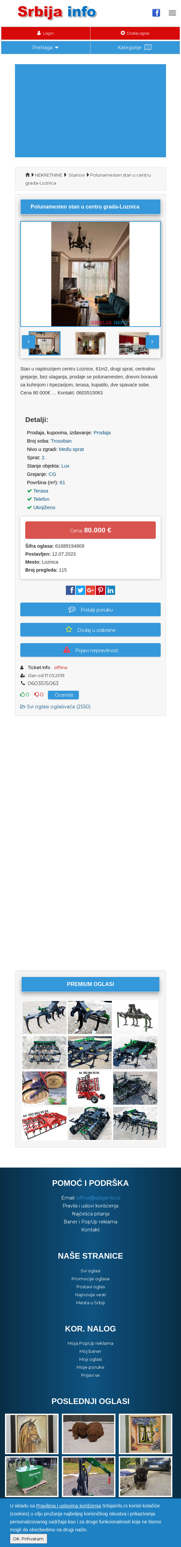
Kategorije (135, 47)
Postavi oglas (91, 1286)
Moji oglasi (90, 1359)
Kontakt (90, 1230)
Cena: (90, 530)
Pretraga (46, 47)
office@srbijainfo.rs (98, 1198)
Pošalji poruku (91, 609)
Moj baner (90, 1351)
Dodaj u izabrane (91, 629)
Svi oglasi (90, 1270)
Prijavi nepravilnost (90, 649)
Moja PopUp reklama (90, 1343)
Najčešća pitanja (90, 1214)
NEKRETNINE (48, 175)
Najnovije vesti (90, 1294)
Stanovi (77, 175)
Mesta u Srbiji (90, 1302)
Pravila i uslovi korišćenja (90, 1206)
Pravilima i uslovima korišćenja (68, 1505)
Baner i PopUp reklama (90, 1222)
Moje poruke (90, 1367)
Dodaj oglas (135, 33)
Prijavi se (90, 1375)
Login (45, 33)
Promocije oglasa (90, 1278)
